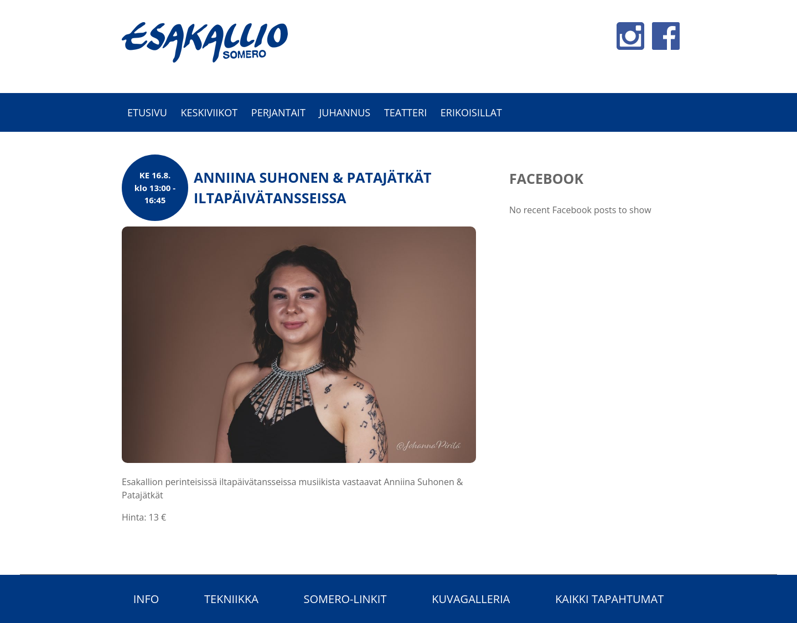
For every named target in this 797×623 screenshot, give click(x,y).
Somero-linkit (345, 598)
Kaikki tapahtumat (609, 598)
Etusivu (147, 112)
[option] (398, 137)
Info (146, 598)
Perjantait (278, 112)
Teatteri (405, 112)
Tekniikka (231, 598)
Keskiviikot (208, 112)
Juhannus (344, 112)
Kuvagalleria (471, 598)
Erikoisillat (471, 112)
